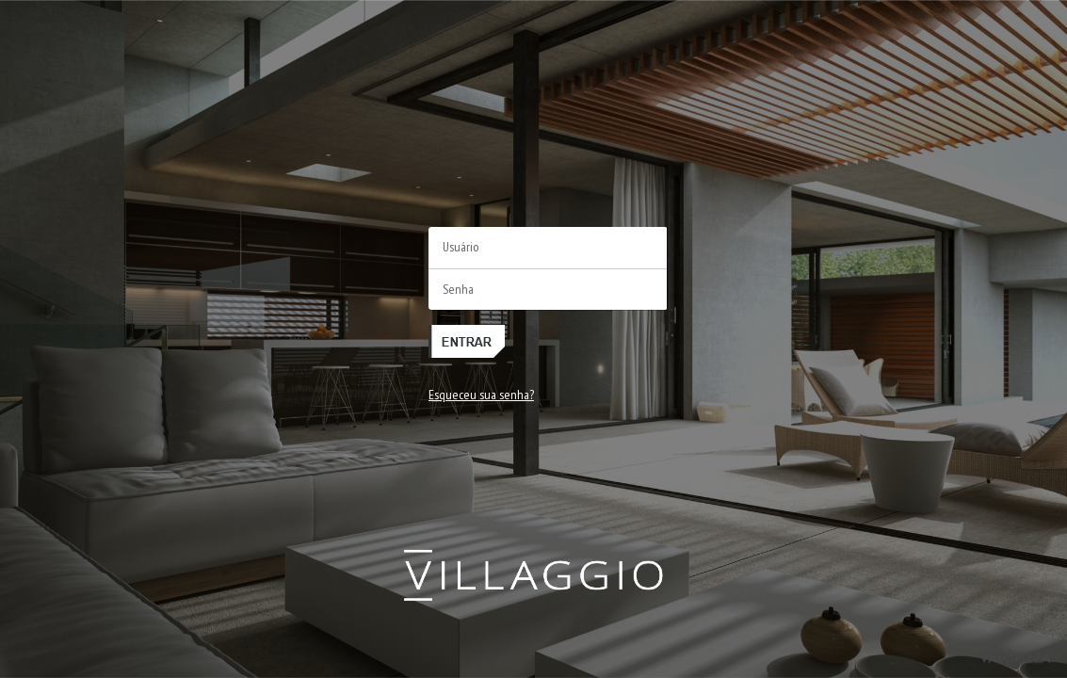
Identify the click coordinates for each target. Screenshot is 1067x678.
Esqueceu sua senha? (481, 394)
